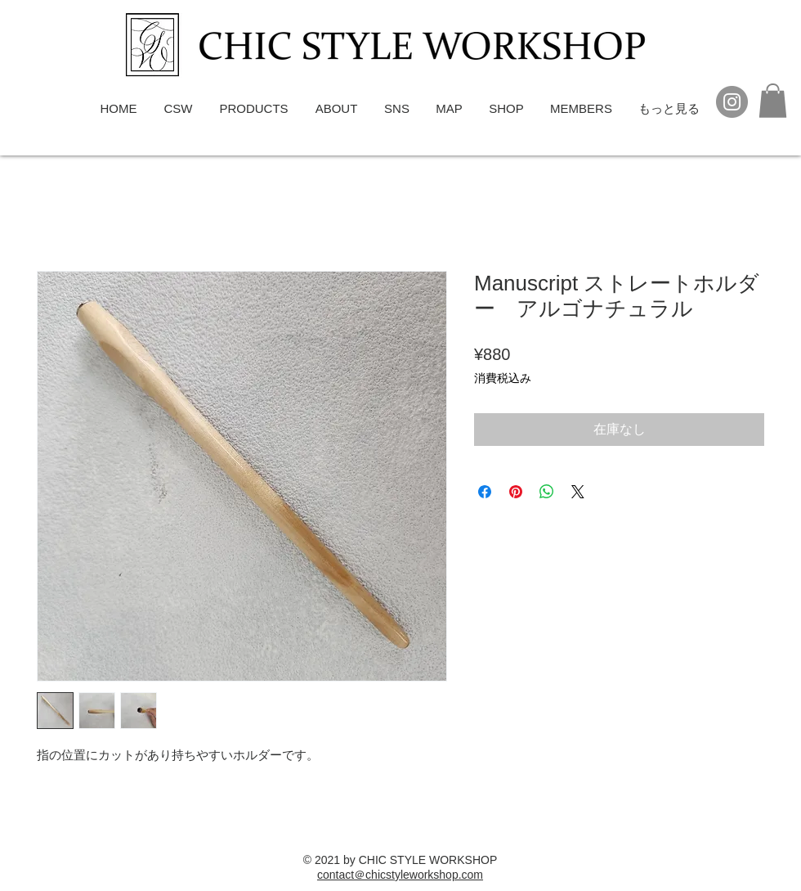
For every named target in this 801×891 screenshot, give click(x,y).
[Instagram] (732, 102)
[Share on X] (578, 492)
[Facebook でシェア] (484, 492)
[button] (772, 100)
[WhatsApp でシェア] (547, 492)
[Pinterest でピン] (516, 492)
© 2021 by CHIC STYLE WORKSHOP (400, 859)
